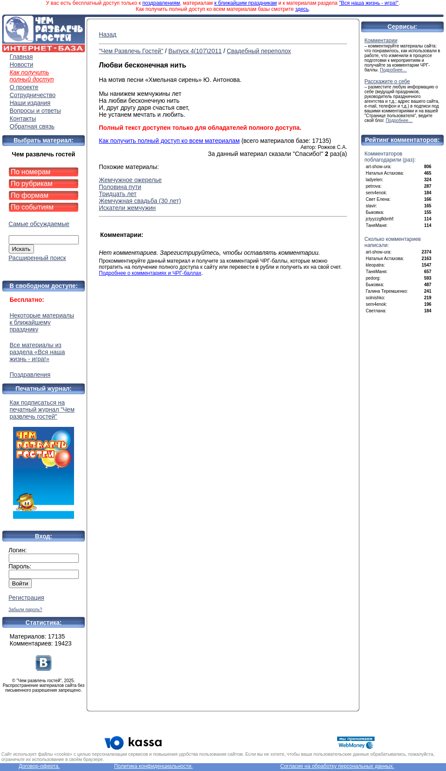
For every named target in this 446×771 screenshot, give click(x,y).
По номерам (31, 172)
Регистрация (26, 597)
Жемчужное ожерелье (130, 179)
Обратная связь (32, 126)
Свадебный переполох (259, 50)
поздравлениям (161, 3)
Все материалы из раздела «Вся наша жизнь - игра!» (37, 352)
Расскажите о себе (387, 81)
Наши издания (30, 102)
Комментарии (381, 40)
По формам (30, 195)
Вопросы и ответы (35, 110)
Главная (21, 56)
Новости (21, 64)
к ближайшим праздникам (245, 3)
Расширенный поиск (37, 257)
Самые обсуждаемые (39, 223)
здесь (302, 9)
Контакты (23, 118)
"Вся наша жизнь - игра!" (369, 3)
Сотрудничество (32, 94)
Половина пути (120, 186)
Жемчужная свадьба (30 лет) (140, 200)
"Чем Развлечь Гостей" (131, 50)
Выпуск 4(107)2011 (195, 50)
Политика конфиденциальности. (153, 766)
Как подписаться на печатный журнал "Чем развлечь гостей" (44, 459)
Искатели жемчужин (127, 207)
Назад (107, 34)
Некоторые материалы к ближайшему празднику (42, 322)
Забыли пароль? (25, 609)
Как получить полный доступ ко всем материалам (169, 140)
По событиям (32, 207)
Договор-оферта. (39, 766)
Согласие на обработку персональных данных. (337, 766)
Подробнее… (393, 70)
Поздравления (30, 374)
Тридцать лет (118, 193)
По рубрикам (32, 183)
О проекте (24, 87)
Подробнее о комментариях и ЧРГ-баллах (150, 273)
